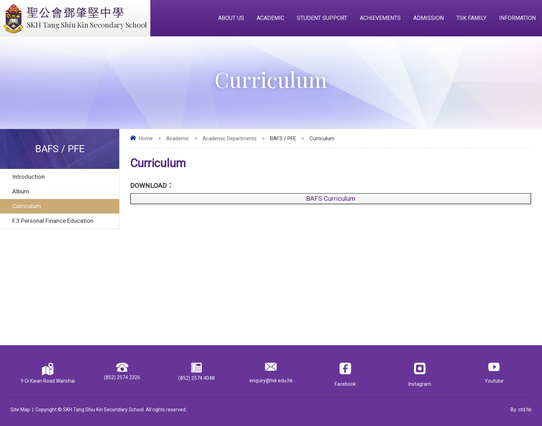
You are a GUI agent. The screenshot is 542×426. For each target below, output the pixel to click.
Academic (270, 18)
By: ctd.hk (521, 409)
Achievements (380, 18)
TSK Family (471, 18)
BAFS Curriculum (330, 198)
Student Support (322, 18)
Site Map (20, 409)
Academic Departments (229, 138)
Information (517, 18)
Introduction (28, 176)
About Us (231, 18)
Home (146, 138)
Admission (428, 18)
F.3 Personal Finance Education (52, 220)
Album (20, 191)
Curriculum (26, 206)
